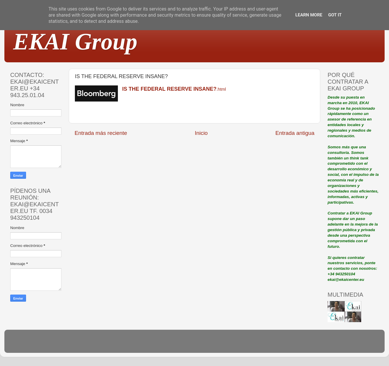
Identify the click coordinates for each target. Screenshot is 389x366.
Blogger (233, 344)
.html (174, 89)
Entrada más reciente (101, 133)
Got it (335, 15)
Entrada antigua (295, 133)
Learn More (308, 15)
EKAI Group (75, 41)
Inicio (201, 133)
